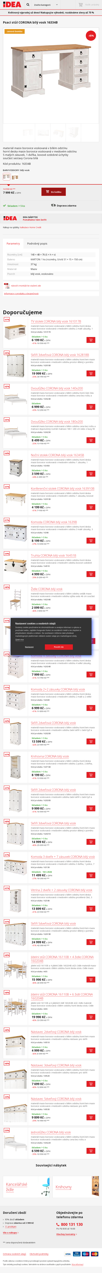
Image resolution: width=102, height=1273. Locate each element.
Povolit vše (59, 647)
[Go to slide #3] (59, 133)
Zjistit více (19, 640)
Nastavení (29, 647)
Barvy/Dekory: (11, 170)
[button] (28, 4)
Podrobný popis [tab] (37, 243)
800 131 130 (72, 1224)
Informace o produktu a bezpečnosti (21, 293)
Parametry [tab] (13, 243)
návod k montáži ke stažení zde (22, 286)
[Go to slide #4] (74, 133)
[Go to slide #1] (28, 133)
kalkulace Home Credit (30, 227)
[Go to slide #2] (43, 133)
